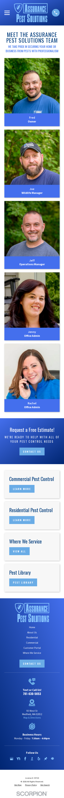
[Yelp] (39, 758)
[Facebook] (25, 758)
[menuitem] (18, 785)
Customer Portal (32, 647)
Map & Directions (32, 717)
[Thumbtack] (45, 758)
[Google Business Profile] (11, 758)
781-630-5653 (32, 693)
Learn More (22, 489)
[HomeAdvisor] (52, 758)
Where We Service (32, 652)
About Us (32, 632)
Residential (32, 637)
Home (32, 627)
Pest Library (23, 582)
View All (19, 551)
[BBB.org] (32, 758)
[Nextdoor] (18, 758)
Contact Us (32, 451)
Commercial (32, 642)
